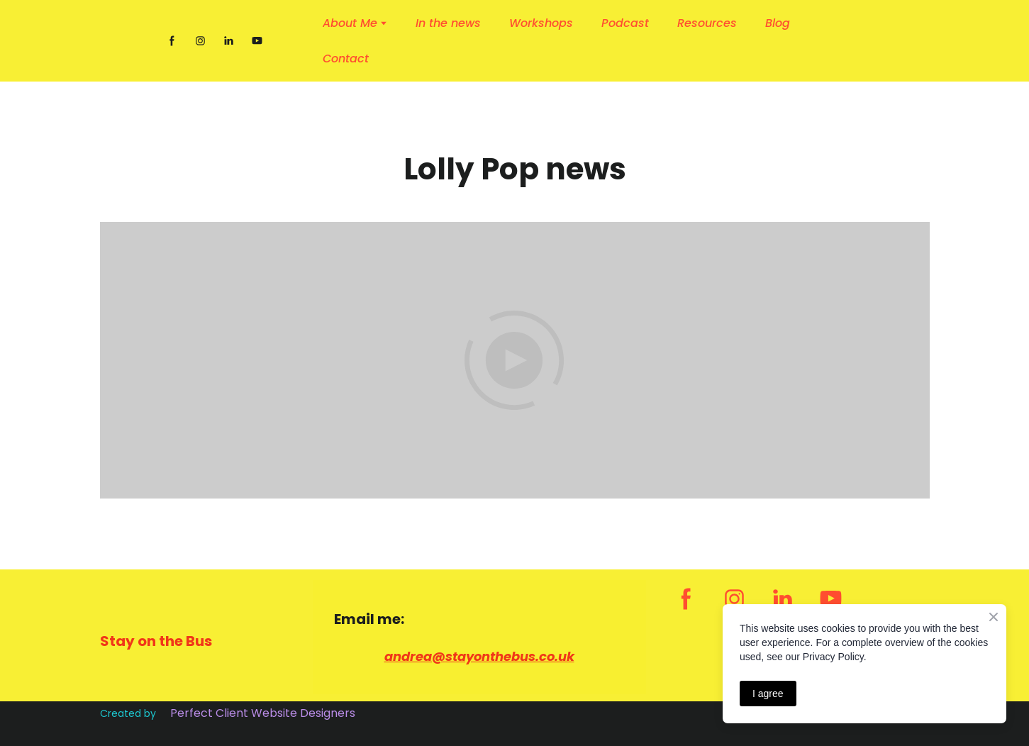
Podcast (625, 23)
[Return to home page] (125, 41)
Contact (346, 58)
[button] (172, 41)
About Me (350, 23)
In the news (448, 23)
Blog (777, 23)
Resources (707, 23)
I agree (768, 693)
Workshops (541, 23)
